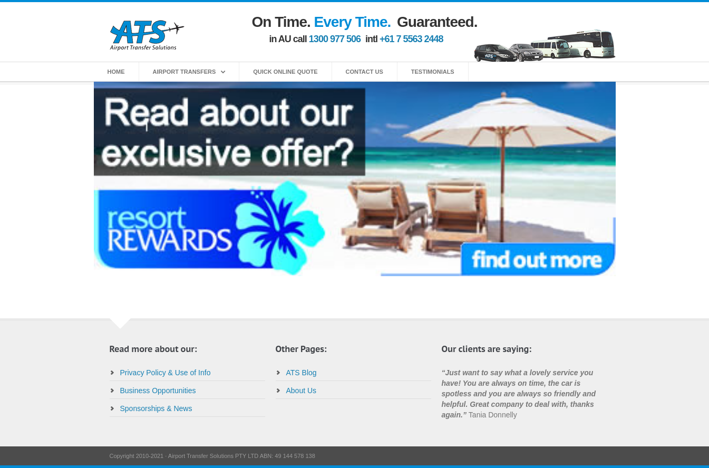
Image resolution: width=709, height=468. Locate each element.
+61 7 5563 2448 (411, 39)
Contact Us (364, 72)
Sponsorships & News (156, 408)
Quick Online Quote (285, 72)
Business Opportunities (158, 390)
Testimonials (432, 72)
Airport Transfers (184, 72)
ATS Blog (301, 372)
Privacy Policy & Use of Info (165, 372)
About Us (301, 390)
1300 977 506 (335, 39)
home (116, 72)
